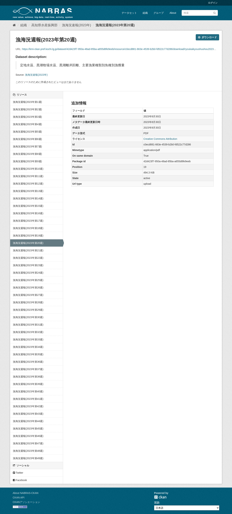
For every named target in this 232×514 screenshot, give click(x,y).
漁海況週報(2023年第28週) (28, 302)
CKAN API (18, 497)
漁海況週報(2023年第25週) (28, 280)
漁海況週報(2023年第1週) (27, 101)
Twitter (18, 472)
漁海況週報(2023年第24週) (28, 272)
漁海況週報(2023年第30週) (28, 317)
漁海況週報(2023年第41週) (28, 398)
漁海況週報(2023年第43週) (28, 413)
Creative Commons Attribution (160, 138)
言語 (156, 502)
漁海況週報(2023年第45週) (28, 428)
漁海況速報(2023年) (76, 25)
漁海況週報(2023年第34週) (28, 346)
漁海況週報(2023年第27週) (28, 294)
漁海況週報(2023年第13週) (28, 191)
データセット (129, 12)
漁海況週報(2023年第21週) (28, 250)
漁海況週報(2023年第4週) (27, 124)
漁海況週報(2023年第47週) (28, 443)
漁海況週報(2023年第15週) (28, 205)
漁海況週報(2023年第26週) (28, 287)
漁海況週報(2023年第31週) (28, 324)
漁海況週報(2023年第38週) (28, 376)
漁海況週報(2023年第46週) (28, 436)
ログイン (213, 2)
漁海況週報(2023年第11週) (28, 176)
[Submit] (214, 12)
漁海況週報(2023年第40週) (28, 391)
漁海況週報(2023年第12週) (28, 183)
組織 (145, 12)
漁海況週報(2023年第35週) (28, 354)
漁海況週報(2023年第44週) (28, 421)
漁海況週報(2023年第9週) (27, 161)
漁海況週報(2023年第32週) (28, 332)
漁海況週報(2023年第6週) (27, 139)
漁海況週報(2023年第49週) (28, 458)
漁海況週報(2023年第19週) (28, 235)
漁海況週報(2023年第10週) (28, 168)
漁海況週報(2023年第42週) (28, 406)
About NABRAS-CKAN (25, 493)
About (172, 12)
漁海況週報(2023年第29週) (28, 309)
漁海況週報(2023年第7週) (27, 146)
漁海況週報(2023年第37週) (28, 369)
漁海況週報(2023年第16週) (28, 213)
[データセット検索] (200, 13)
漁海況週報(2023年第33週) (28, 339)
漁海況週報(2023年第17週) (28, 220)
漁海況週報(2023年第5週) (27, 131)
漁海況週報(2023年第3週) (27, 116)
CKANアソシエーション (26, 502)
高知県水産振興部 (44, 25)
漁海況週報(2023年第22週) (28, 257)
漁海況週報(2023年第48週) (28, 450)
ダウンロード (207, 37)
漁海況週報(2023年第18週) (28, 228)
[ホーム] (14, 25)
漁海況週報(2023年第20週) (115, 25)
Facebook (20, 480)
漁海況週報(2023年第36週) (28, 361)
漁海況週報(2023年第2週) (27, 109)
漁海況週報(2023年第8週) (27, 153)
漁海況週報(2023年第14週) (28, 198)
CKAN (160, 497)
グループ (159, 12)
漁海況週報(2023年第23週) (28, 265)
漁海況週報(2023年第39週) (28, 384)
